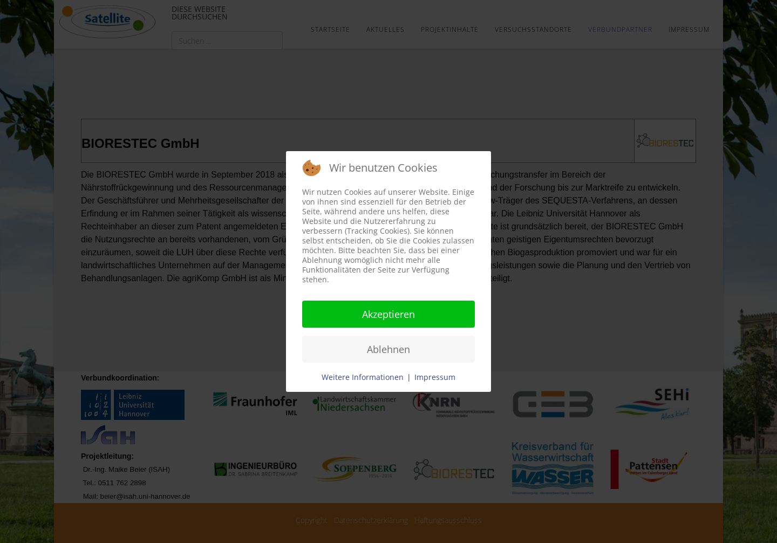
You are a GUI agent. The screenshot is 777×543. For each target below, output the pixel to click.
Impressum (434, 377)
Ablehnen (388, 349)
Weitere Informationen (363, 377)
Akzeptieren (388, 314)
